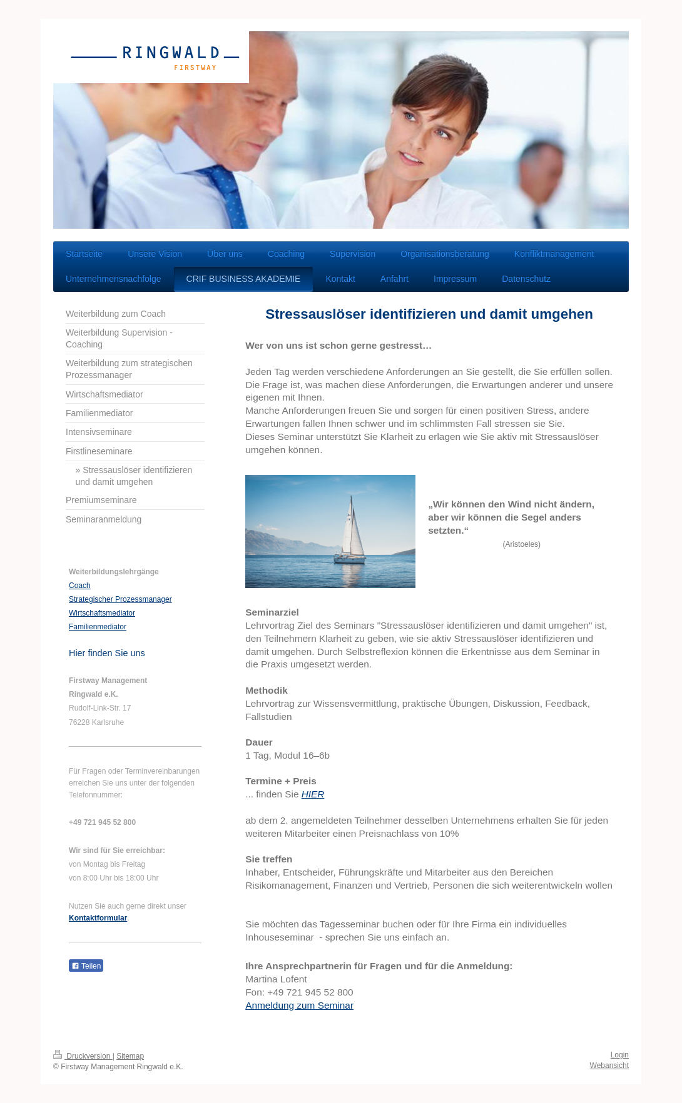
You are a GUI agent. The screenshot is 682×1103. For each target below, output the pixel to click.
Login (620, 1055)
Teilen (86, 966)
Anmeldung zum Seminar (299, 1005)
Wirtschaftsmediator (102, 613)
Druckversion (83, 1056)
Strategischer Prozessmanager (120, 599)
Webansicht (609, 1065)
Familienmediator (97, 626)
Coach (80, 585)
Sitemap (130, 1056)
